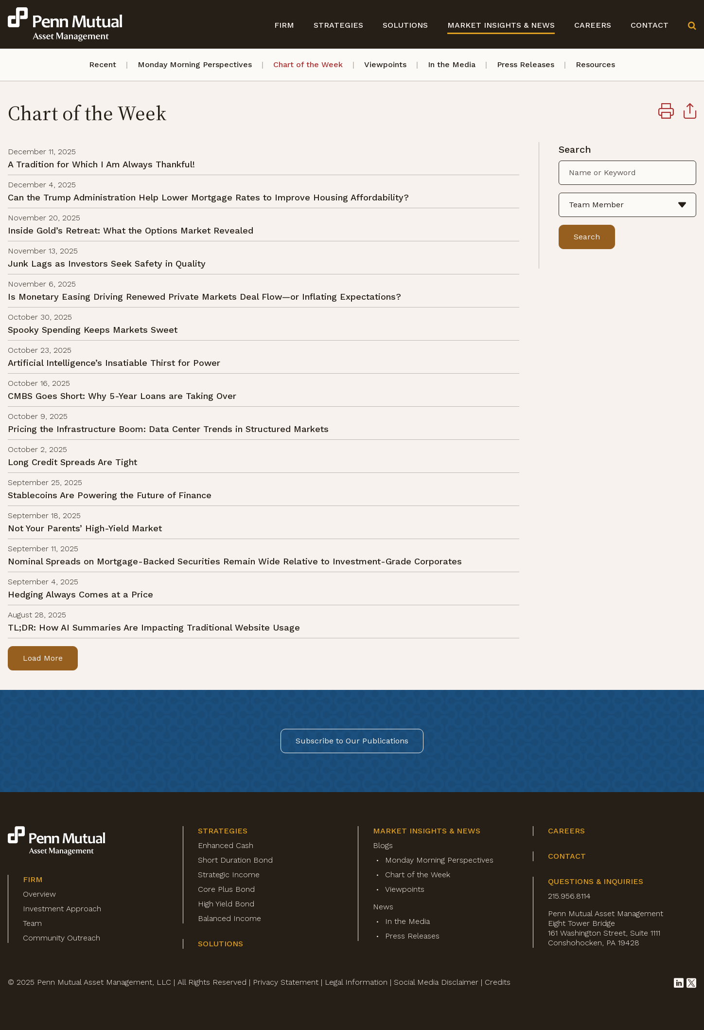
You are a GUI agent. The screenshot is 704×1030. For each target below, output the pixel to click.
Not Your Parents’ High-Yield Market (85, 528)
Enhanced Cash (225, 845)
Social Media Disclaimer (436, 982)
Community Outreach (61, 937)
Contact (650, 25)
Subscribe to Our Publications (352, 740)
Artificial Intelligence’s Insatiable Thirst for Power (114, 363)
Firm (284, 25)
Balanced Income (229, 918)
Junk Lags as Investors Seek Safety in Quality (107, 263)
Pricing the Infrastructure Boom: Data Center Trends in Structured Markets (168, 429)
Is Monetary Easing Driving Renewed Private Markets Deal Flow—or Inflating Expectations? (204, 296)
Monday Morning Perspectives (195, 64)
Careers (592, 25)
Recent (102, 64)
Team (32, 923)
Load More (43, 658)
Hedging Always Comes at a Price (80, 594)
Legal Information (356, 982)
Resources (595, 64)
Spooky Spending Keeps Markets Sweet (92, 330)
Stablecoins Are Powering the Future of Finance (109, 495)
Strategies (338, 25)
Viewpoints (385, 64)
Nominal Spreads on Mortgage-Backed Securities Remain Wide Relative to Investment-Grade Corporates (235, 561)
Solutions (405, 25)
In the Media (451, 64)
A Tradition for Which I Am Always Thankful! (101, 164)
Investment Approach (62, 908)
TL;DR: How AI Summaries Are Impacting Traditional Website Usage (154, 627)
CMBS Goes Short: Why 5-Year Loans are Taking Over (122, 396)
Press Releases (525, 64)
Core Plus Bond (226, 889)
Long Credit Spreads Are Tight (72, 462)
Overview (39, 894)
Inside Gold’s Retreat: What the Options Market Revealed (130, 230)
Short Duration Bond (235, 860)
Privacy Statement (285, 982)
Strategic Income (229, 874)
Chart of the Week (308, 64)
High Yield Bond (226, 903)
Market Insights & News (501, 25)
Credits (497, 982)
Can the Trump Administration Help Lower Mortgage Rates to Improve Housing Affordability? (208, 197)
